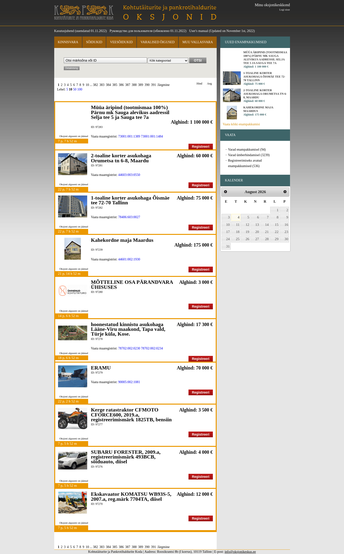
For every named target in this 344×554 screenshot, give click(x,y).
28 (267, 239)
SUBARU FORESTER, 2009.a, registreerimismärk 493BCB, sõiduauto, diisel (126, 457)
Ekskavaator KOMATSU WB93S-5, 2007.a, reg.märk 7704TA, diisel (131, 496)
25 (237, 239)
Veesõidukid (121, 42)
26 (247, 239)
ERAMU (101, 368)
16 (286, 225)
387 (127, 85)
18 (237, 232)
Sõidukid (94, 42)
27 (257, 239)
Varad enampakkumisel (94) (247, 149)
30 (286, 239)
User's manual (198, 31)
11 (238, 225)
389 (140, 85)
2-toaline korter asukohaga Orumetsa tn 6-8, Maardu (121, 158)
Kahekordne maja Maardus (122, 240)
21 (267, 232)
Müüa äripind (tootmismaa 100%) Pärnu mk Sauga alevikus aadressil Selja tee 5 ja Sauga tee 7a (130, 112)
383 (101, 85)
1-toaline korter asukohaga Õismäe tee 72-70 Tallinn (130, 200)
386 (121, 85)
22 (276, 232)
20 (257, 232)
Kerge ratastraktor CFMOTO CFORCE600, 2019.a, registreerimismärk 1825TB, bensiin (131, 414)
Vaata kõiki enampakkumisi (241, 124)
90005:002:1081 (129, 382)
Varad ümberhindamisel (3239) (249, 155)
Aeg (209, 84)
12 (247, 225)
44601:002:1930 (129, 259)
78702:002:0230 (129, 348)
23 (286, 232)
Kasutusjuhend (64, 31)
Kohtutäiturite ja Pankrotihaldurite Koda (83, 12)
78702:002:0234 (152, 348)
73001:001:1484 (152, 136)
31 (228, 246)
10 (87, 85)
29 (276, 239)
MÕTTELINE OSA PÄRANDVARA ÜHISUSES (132, 284)
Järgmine (163, 85)
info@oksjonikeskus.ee (240, 552)
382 (95, 85)
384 (108, 85)
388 (134, 85)
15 (276, 225)
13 (257, 225)
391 (153, 85)
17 (228, 232)
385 (114, 85)
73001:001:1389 (129, 136)
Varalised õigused (157, 42)
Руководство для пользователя (131, 31)
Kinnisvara (68, 42)
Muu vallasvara (198, 42)
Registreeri (200, 146)
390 (147, 85)
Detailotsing (71, 68)
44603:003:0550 (129, 175)
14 (267, 225)
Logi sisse (284, 9)
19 (247, 232)
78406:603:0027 (129, 217)
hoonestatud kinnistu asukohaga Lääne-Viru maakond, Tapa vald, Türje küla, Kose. (128, 329)
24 (228, 239)
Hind (199, 84)
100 (79, 89)
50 (74, 89)
